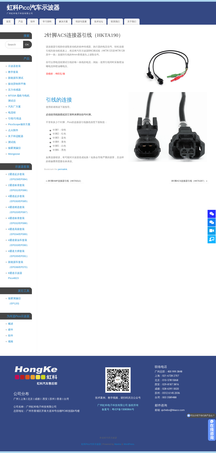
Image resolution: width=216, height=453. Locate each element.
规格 (10, 341)
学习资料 (47, 21)
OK (26, 43)
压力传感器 (14, 89)
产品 (20, 21)
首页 (8, 21)
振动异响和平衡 (17, 83)
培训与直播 (81, 21)
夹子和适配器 (15, 136)
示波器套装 (14, 66)
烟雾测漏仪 (14, 147)
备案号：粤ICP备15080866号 (118, 409)
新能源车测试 (15, 77)
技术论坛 (98, 21)
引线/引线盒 (14, 118)
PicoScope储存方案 (19, 124)
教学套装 (13, 71)
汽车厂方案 (14, 106)
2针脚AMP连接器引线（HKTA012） (64, 181)
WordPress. (129, 444)
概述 (10, 323)
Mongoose (14, 153)
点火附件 (13, 130)
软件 (33, 21)
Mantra (117, 444)
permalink (62, 169)
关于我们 (131, 21)
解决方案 (63, 21)
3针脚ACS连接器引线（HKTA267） (189, 181)
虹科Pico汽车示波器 (33, 7)
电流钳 (12, 112)
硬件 (10, 329)
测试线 (12, 142)
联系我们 (115, 21)
